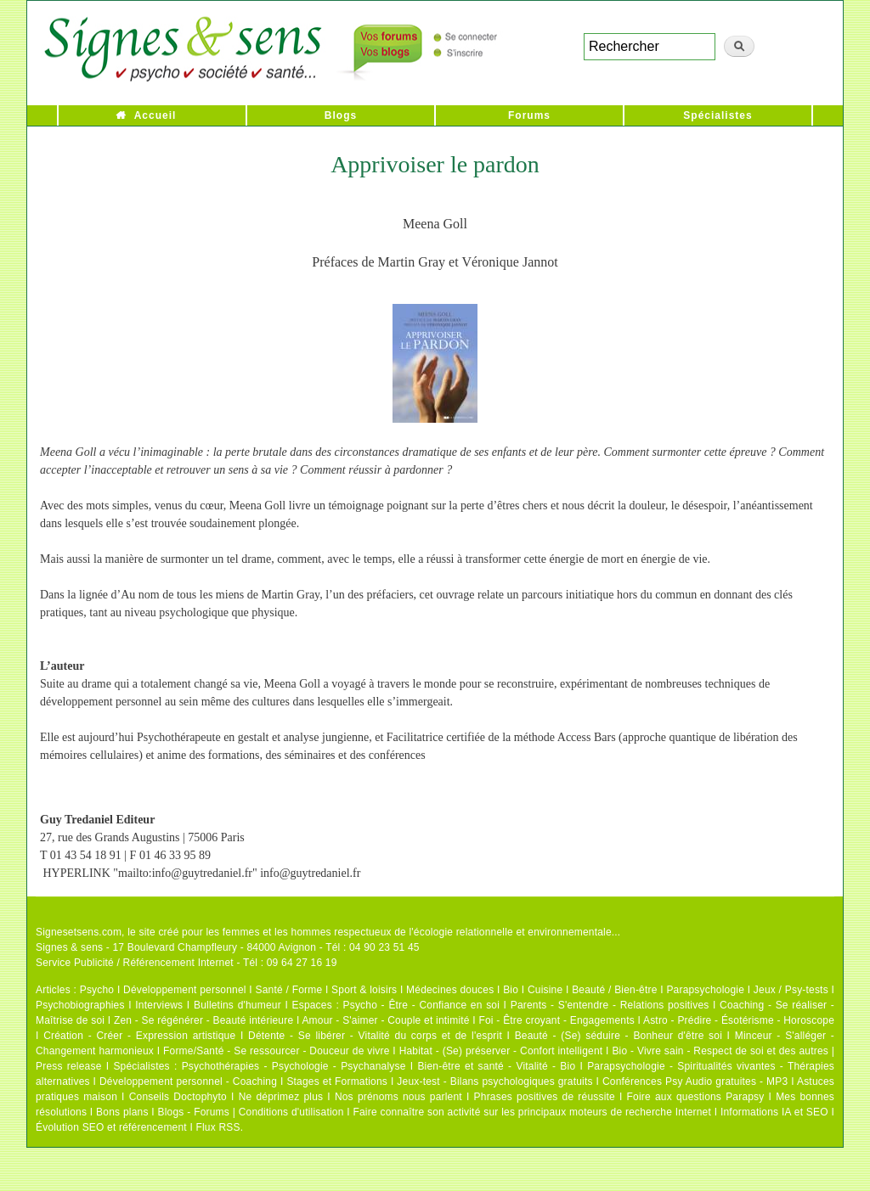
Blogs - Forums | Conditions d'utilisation (251, 1112)
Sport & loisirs (364, 990)
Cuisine (545, 990)
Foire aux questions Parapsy (696, 1097)
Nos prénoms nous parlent (398, 1097)
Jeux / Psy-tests (791, 990)
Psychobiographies (80, 1005)
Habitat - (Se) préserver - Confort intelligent (501, 1051)
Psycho (97, 990)
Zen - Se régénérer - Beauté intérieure (203, 1020)
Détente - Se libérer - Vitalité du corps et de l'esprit (375, 1036)
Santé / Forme (289, 990)
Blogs (341, 115)
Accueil (155, 115)
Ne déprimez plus (281, 1097)
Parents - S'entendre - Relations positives (610, 1005)
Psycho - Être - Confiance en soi (421, 1005)
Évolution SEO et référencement (111, 1127)
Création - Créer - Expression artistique (139, 1036)
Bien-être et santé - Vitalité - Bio (496, 1066)
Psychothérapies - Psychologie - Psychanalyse (294, 1066)
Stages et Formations (336, 1081)
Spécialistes (717, 115)
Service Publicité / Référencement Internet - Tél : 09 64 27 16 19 (186, 963)
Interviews (159, 1005)
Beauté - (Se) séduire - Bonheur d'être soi (618, 1036)
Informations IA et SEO (774, 1112)
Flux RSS (217, 1127)
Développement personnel (184, 990)
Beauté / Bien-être (614, 990)
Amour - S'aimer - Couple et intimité (385, 1020)
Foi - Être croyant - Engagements (556, 1020)
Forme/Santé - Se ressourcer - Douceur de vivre (276, 1051)
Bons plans (122, 1112)
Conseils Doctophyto (178, 1097)
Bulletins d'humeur (237, 1005)
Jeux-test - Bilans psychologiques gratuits (494, 1081)
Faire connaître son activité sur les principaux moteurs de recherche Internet (532, 1112)
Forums (529, 115)
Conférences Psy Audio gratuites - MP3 (695, 1081)
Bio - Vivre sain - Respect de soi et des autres (720, 1051)
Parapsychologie (705, 990)
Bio (510, 990)
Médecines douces (450, 990)
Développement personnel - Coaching (188, 1081)
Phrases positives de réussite (544, 1097)
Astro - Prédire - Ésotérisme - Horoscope (738, 1020)
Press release (69, 1066)
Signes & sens (69, 947)
